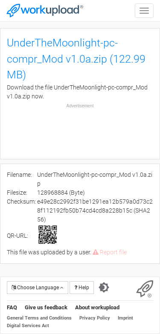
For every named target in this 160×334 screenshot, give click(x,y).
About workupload (97, 307)
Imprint (125, 318)
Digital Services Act (28, 325)
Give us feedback (46, 307)
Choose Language (38, 288)
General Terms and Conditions (39, 318)
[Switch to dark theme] (104, 288)
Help (81, 288)
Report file (110, 252)
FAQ (12, 307)
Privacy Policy (94, 318)
